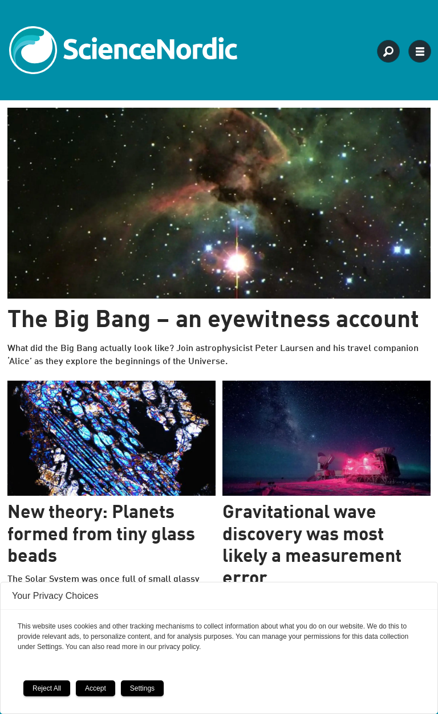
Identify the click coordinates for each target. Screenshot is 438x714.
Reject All (47, 688)
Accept (95, 688)
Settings (142, 688)
